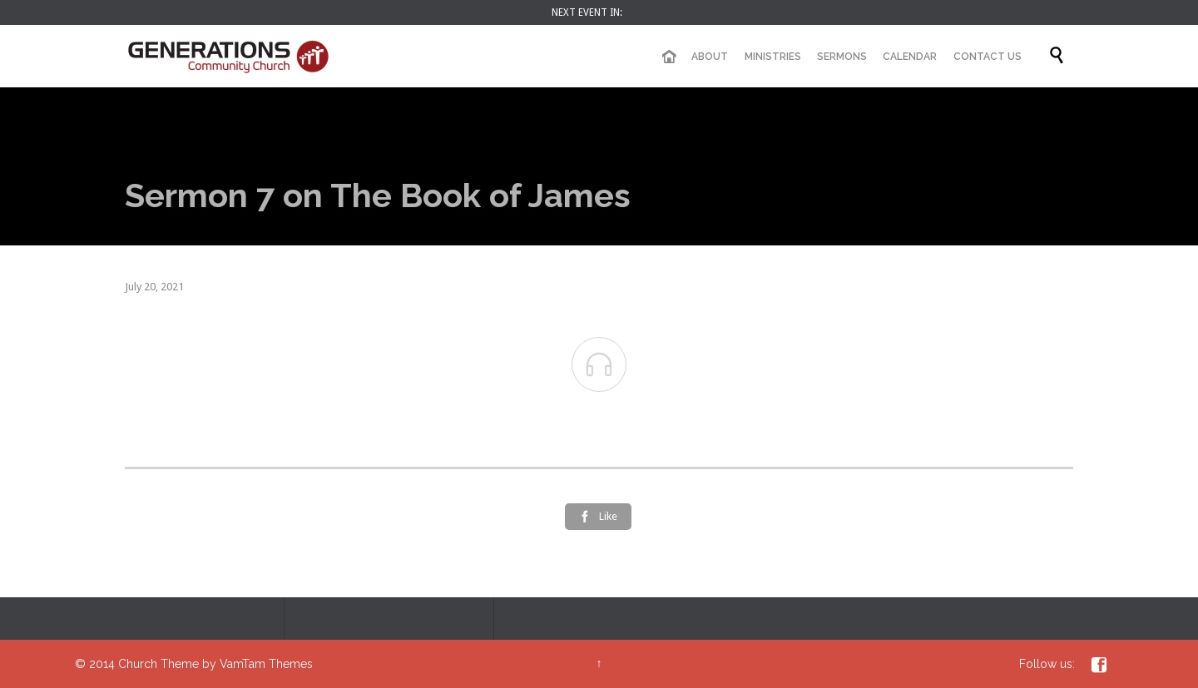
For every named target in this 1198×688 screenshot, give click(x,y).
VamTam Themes (266, 664)
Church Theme (158, 664)
